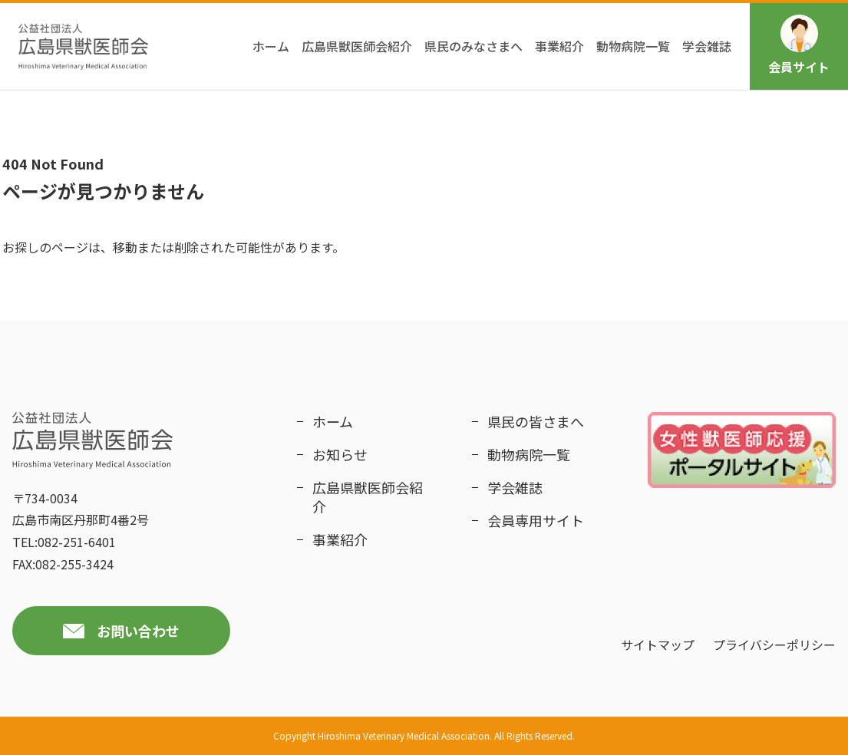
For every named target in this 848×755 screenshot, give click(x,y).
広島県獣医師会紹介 (357, 46)
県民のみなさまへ (473, 46)
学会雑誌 (706, 46)
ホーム (270, 46)
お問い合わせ (138, 631)
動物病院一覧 (633, 46)
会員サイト (799, 45)
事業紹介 (559, 46)
